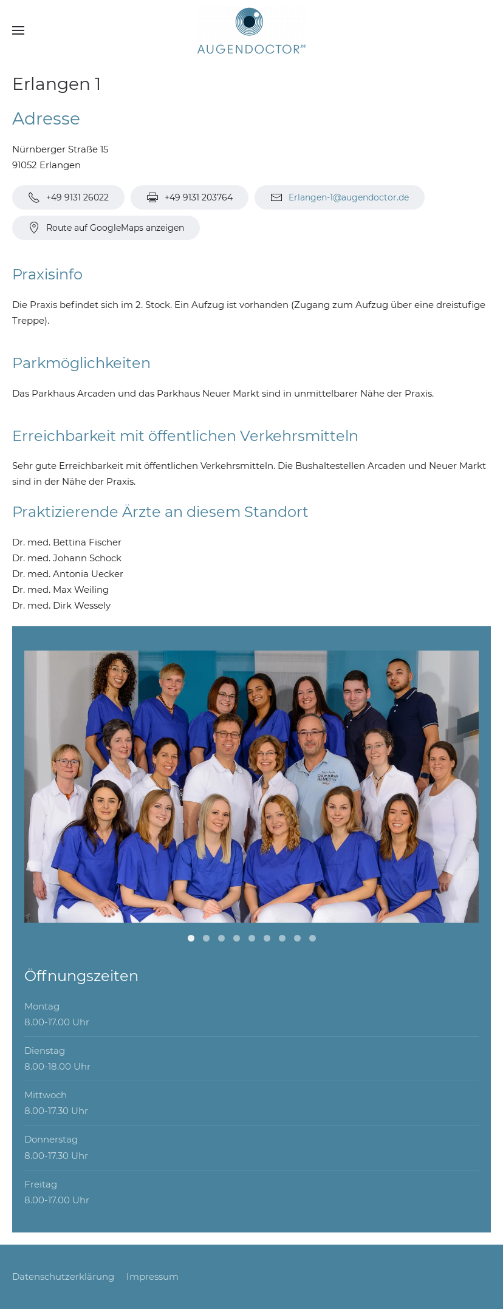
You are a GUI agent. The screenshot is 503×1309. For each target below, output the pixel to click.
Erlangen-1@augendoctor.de (349, 197)
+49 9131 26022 (68, 197)
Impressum (152, 1276)
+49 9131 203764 (189, 197)
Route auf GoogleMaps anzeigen (106, 228)
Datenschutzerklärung (63, 1276)
